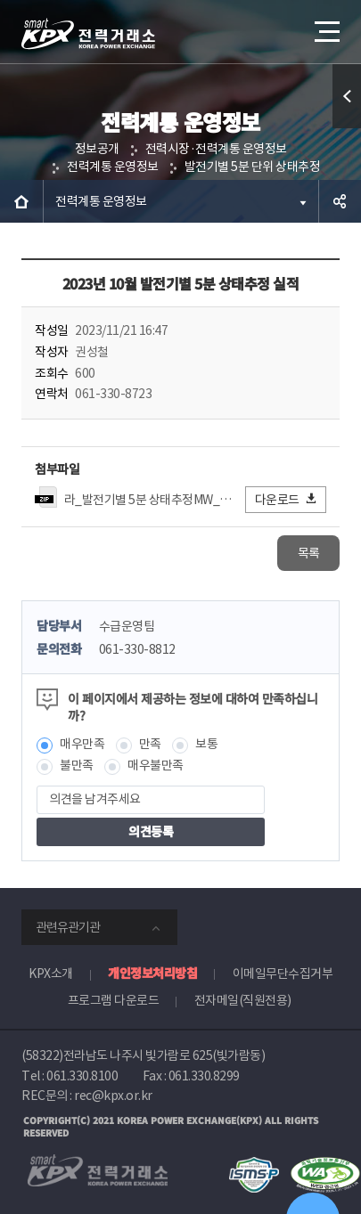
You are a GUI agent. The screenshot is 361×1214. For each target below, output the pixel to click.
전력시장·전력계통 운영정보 (216, 149)
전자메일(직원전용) (242, 1000)
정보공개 (97, 149)
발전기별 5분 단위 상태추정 (253, 167)
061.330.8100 (82, 1076)
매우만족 (82, 744)
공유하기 (339, 201)
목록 (309, 553)
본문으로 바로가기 (0, 0)
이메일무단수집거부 (283, 973)
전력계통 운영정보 (113, 167)
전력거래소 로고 (88, 34)
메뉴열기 (325, 25)
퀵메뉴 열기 (347, 127)
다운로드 (286, 499)
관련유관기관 (68, 927)
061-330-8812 (137, 649)
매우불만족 (155, 765)
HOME (21, 201)
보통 (206, 744)
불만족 (77, 765)
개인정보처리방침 (152, 973)
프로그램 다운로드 (114, 1000)
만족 (150, 744)
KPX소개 (51, 973)
